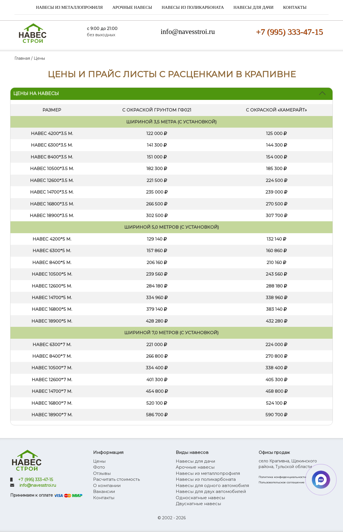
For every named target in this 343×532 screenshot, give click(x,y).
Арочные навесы (132, 7)
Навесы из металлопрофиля (69, 7)
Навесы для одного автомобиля (212, 485)
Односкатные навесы (200, 497)
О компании (107, 485)
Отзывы (102, 473)
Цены (99, 461)
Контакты (294, 7)
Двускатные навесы (198, 503)
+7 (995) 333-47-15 (289, 31)
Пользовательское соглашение (282, 482)
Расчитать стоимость (116, 479)
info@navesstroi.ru (187, 31)
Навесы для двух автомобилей (211, 491)
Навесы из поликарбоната (193, 7)
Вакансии (104, 491)
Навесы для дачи (253, 7)
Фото (99, 467)
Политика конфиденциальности (282, 477)
